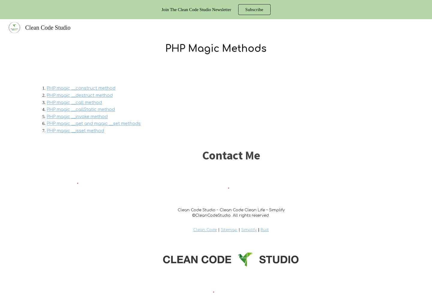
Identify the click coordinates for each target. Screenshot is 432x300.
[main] (216, 49)
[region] (216, 9)
